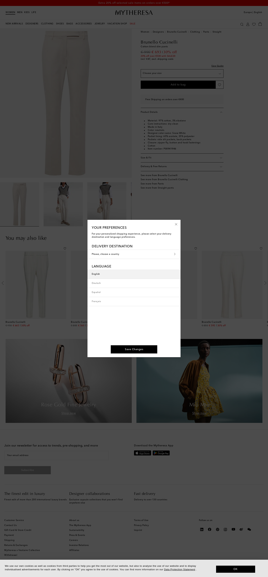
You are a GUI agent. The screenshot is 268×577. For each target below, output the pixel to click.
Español (96, 292)
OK (236, 569)
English (96, 274)
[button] (176, 224)
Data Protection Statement (179, 569)
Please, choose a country (134, 254)
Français (96, 301)
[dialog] (134, 568)
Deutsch (96, 283)
